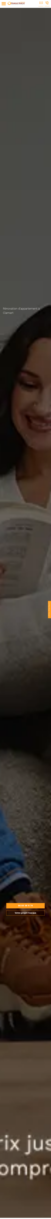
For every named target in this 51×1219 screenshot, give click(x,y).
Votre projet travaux (25, 913)
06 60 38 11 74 (25, 905)
